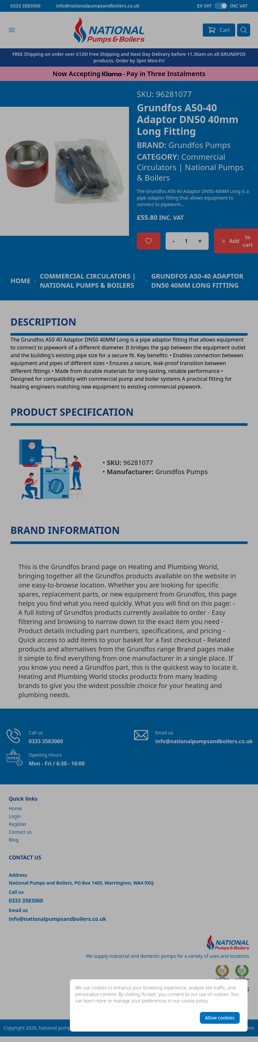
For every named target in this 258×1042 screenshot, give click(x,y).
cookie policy (194, 1001)
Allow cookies (219, 1018)
